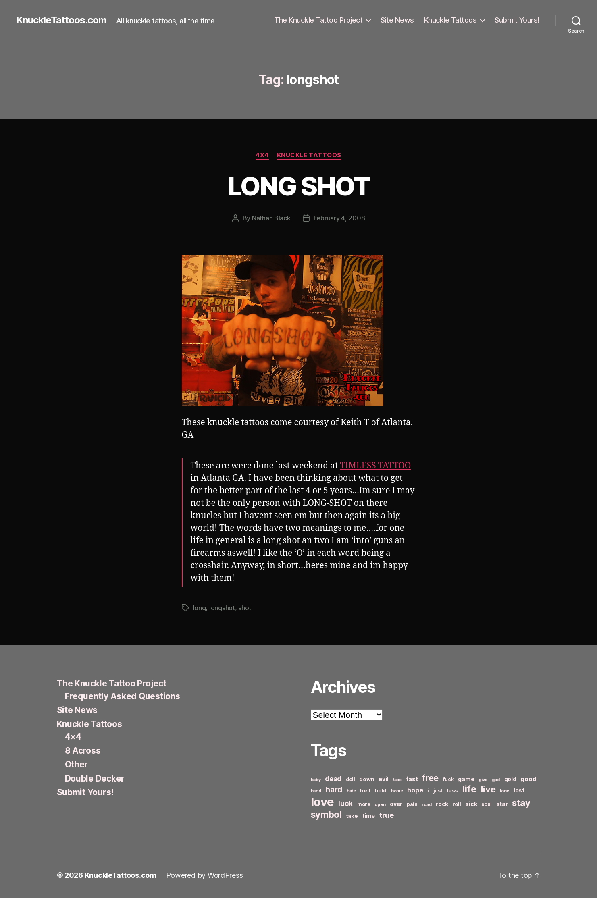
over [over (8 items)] (396, 803)
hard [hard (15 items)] (333, 789)
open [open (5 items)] (379, 804)
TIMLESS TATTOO (375, 465)
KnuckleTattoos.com (61, 20)
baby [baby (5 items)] (316, 779)
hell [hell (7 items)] (365, 790)
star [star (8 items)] (502, 803)
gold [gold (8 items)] (510, 778)
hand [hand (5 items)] (316, 791)
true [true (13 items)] (386, 815)
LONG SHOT (298, 186)
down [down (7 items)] (366, 779)
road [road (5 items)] (426, 804)
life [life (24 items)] (469, 789)
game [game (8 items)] (466, 778)
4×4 (73, 737)
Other (76, 764)
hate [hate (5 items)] (351, 791)
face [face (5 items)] (397, 779)
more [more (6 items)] (363, 804)
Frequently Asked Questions (122, 696)
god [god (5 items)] (496, 779)
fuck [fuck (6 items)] (448, 779)
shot (244, 608)
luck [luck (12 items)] (345, 803)
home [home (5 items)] (397, 791)
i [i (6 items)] (428, 791)
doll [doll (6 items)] (350, 779)
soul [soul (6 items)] (486, 804)
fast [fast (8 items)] (412, 778)
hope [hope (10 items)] (415, 790)
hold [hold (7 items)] (380, 790)
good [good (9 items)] (528, 779)
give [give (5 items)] (482, 779)
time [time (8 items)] (368, 815)
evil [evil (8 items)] (383, 778)
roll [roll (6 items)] (457, 804)
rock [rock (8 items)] (442, 803)
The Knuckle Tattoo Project (318, 20)
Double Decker (95, 778)
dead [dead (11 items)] (333, 779)
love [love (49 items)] (322, 802)
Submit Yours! (517, 20)
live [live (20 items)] (488, 789)
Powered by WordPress (204, 875)
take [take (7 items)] (352, 816)
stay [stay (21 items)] (521, 803)
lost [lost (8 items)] (519, 790)
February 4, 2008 (339, 218)
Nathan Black (271, 218)
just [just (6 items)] (438, 791)
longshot (222, 608)
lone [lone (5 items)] (504, 791)
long (199, 608)
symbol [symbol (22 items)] (326, 814)
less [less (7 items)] (452, 790)
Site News (397, 20)
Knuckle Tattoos (450, 20)
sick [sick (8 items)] (471, 803)
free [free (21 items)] (430, 778)
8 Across (83, 751)
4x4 (262, 155)
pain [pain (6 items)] (412, 804)
